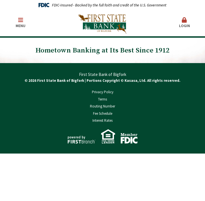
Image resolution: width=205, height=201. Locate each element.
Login (184, 22)
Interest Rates (102, 120)
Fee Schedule (102, 113)
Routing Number (102, 106)
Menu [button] (20, 22)
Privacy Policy (102, 92)
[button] (184, 23)
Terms (102, 99)
